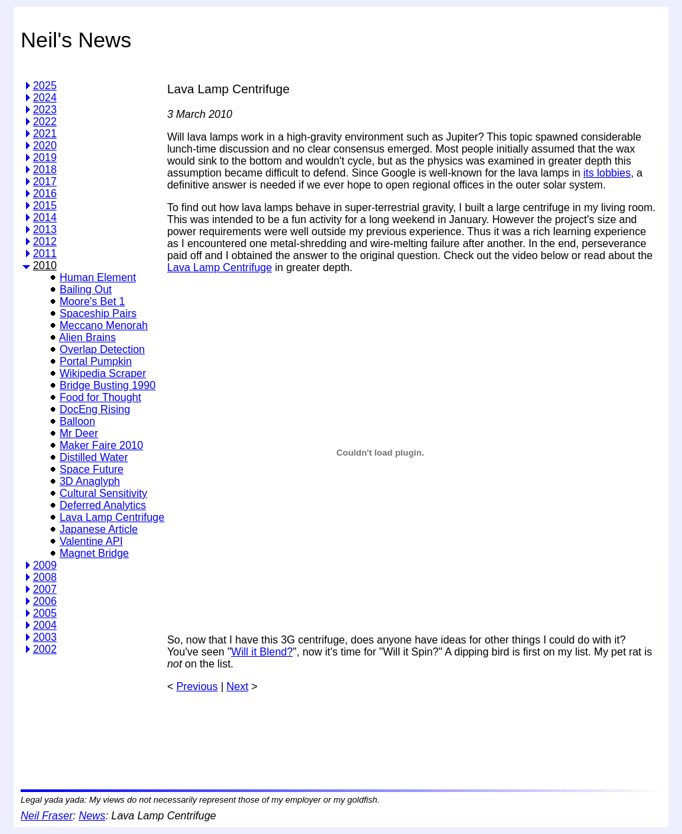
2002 (45, 649)
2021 (45, 133)
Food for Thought (100, 397)
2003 (45, 637)
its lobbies (607, 173)
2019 (45, 157)
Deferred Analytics (102, 505)
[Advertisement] (409, 736)
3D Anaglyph (89, 481)
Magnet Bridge (94, 553)
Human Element (97, 277)
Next (237, 686)
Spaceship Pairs (98, 313)
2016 (45, 193)
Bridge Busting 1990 (107, 385)
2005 (45, 613)
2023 (45, 109)
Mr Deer (78, 433)
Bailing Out (85, 289)
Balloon (77, 421)
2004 (45, 625)
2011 (45, 253)
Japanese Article (98, 529)
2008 (45, 577)
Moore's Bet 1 (92, 301)
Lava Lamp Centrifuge (111, 517)
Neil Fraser (47, 815)
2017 (45, 181)
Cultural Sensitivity (103, 493)
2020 (45, 145)
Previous (197, 686)
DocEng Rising (94, 409)
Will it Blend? (261, 651)
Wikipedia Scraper (102, 373)
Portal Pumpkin (95, 361)
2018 (45, 169)
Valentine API (91, 541)
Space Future (91, 469)
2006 (45, 601)
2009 (45, 565)
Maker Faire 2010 (101, 445)
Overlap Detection (102, 349)
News (92, 815)
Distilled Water (93, 457)
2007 (45, 589)
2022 (45, 121)
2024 (45, 97)
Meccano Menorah (103, 325)
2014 (45, 217)
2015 (45, 205)
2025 (45, 85)
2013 (45, 229)
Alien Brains (87, 337)
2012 (45, 241)
